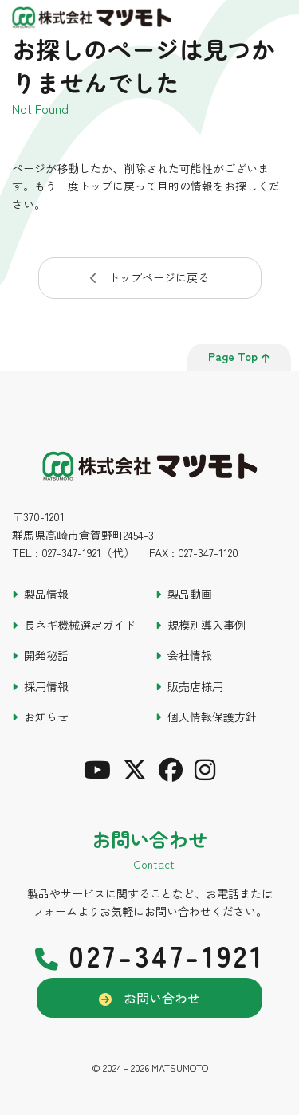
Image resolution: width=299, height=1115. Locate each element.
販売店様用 (195, 686)
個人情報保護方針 (212, 716)
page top (239, 356)
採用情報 (46, 686)
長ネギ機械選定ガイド (80, 625)
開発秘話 (46, 655)
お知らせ (46, 716)
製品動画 (189, 594)
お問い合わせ (162, 997)
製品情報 (46, 594)
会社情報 (189, 655)
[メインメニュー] (279, 20)
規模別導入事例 (206, 625)
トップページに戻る (158, 277)
